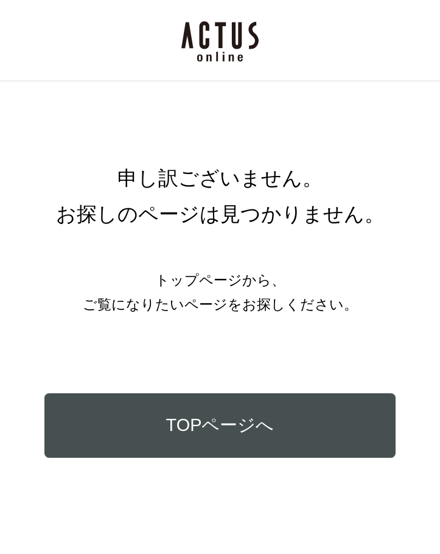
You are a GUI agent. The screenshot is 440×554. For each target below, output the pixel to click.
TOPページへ (220, 425)
